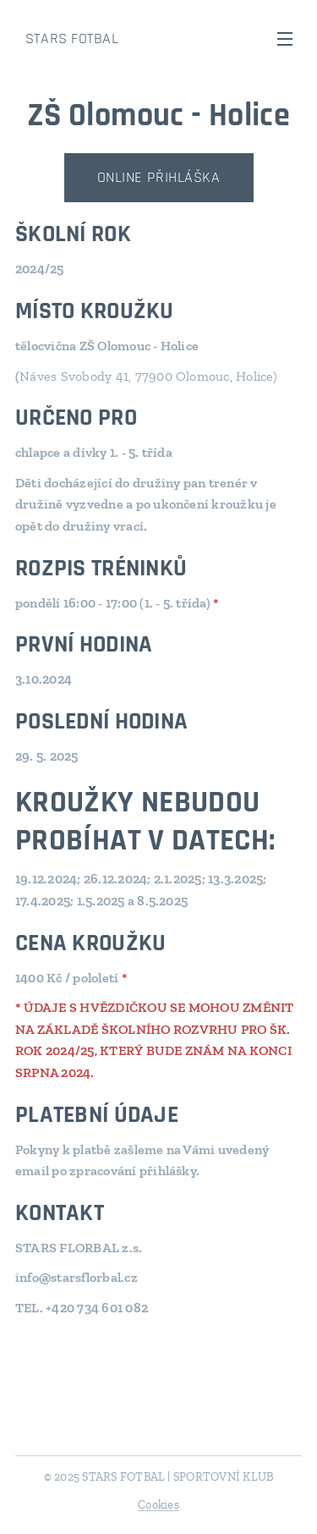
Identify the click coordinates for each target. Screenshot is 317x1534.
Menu (284, 39)
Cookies (158, 1505)
